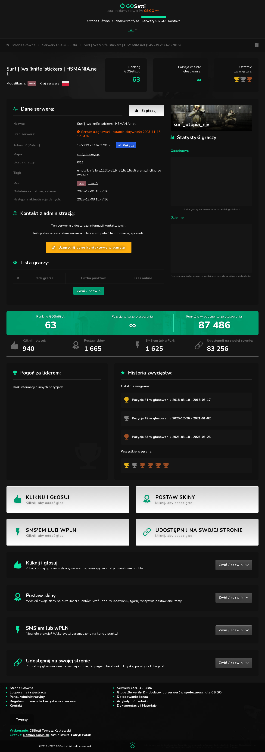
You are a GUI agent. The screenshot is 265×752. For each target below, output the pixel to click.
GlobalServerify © (125, 21)
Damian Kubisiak (36, 735)
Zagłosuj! (146, 111)
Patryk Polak (81, 735)
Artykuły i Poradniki (132, 701)
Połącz (126, 145)
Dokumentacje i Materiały (136, 705)
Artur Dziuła (60, 735)
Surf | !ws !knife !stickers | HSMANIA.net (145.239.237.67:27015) (132, 45)
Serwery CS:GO (153, 21)
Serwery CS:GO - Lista (59, 45)
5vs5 (81, 183)
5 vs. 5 (93, 183)
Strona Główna (98, 21)
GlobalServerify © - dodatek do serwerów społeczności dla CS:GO (169, 692)
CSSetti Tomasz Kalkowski (50, 730)
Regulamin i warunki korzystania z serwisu (43, 701)
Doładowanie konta (132, 697)
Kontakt (174, 21)
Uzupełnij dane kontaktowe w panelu (88, 247)
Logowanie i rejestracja (28, 692)
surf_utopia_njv (88, 154)
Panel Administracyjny (27, 697)
